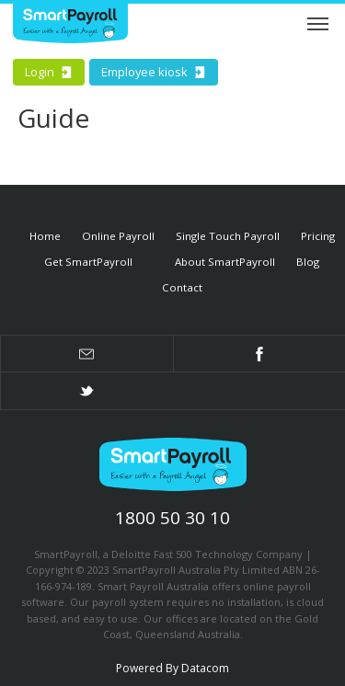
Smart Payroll (70, 26)
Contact (182, 287)
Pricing (318, 236)
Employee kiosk (153, 71)
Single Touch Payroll (228, 236)
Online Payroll (118, 236)
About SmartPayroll (225, 262)
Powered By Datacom (172, 668)
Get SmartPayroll (88, 262)
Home (45, 236)
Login (49, 71)
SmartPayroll (173, 468)
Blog (307, 262)
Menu (317, 21)
